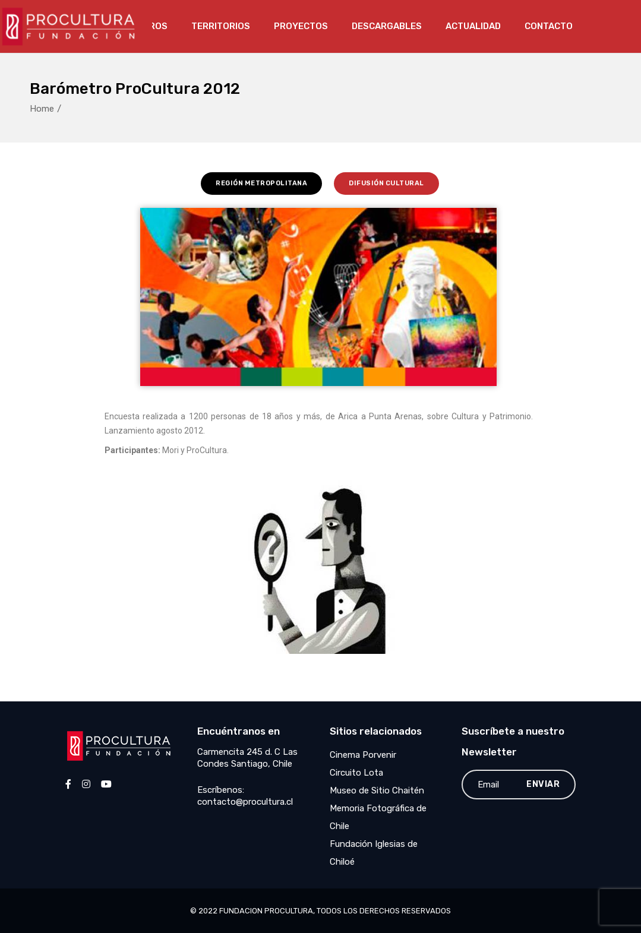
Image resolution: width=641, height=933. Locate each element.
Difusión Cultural (386, 183)
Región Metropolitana (261, 183)
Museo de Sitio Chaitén (377, 790)
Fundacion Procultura (266, 910)
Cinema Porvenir (363, 754)
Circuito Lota (356, 772)
